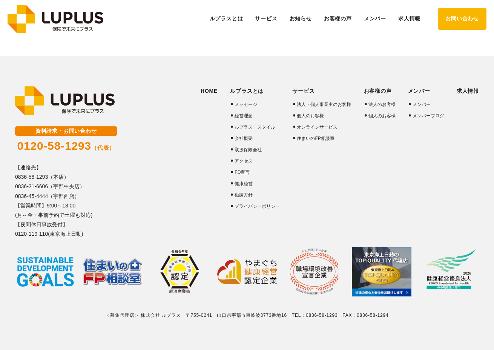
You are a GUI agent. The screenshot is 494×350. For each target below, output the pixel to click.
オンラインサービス (317, 127)
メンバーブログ (428, 115)
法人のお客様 (382, 104)
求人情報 (409, 18)
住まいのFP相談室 (315, 138)
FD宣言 (242, 172)
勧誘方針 (244, 195)
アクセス (244, 161)
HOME (209, 91)
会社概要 (244, 138)
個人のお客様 (310, 115)
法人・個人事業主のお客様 (324, 104)
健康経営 (244, 183)
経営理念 (244, 115)
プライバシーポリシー (257, 206)
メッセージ (246, 104)
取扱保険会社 (248, 149)
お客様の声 (378, 91)
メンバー (422, 104)
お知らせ (301, 18)
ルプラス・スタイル (255, 127)
